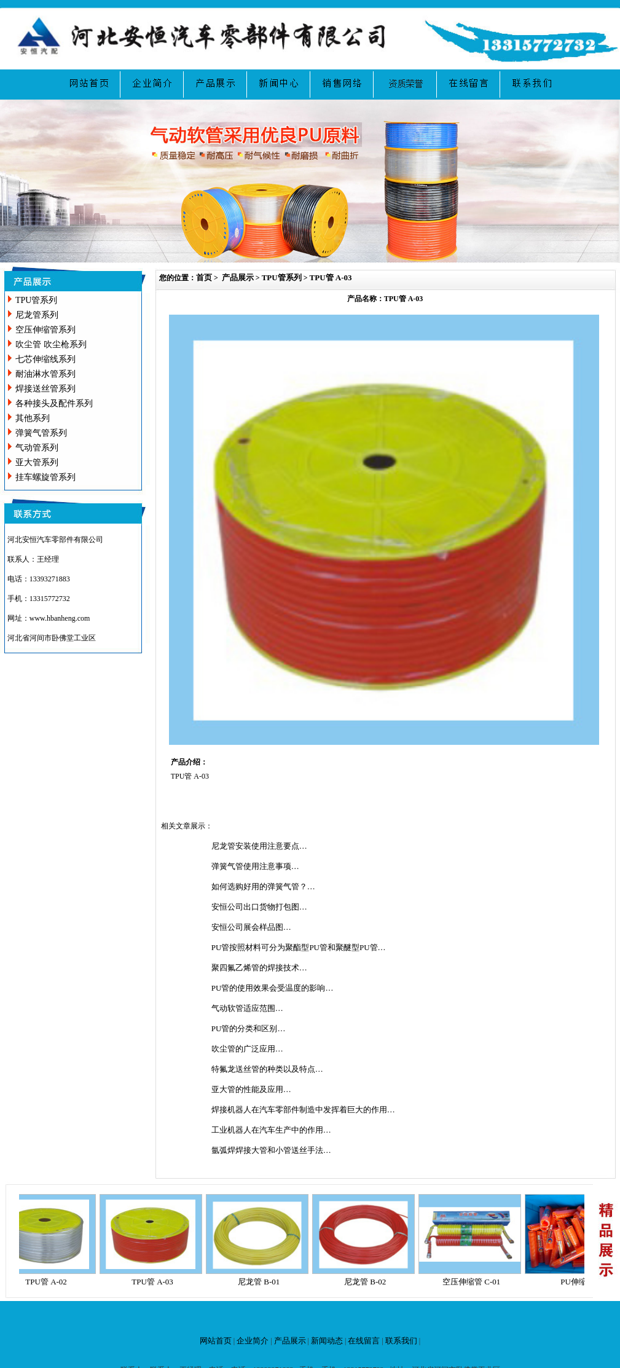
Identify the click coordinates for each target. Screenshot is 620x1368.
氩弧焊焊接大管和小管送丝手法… (271, 1150)
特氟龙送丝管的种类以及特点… (267, 1069)
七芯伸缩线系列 (45, 359)
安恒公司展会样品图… (251, 927)
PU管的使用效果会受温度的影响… (272, 988)
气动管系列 (36, 447)
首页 (204, 277)
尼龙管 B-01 (262, 1281)
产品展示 (238, 277)
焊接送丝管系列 (45, 388)
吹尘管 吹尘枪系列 (51, 344)
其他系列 (32, 418)
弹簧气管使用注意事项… (255, 866)
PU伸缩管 (581, 1281)
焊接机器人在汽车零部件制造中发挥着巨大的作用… (303, 1109)
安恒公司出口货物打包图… (259, 906)
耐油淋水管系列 (45, 374)
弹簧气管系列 (41, 433)
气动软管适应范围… (247, 1008)
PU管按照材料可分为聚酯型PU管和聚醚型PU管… (298, 947)
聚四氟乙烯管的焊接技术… (259, 967)
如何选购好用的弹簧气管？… (263, 886)
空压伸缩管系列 (45, 329)
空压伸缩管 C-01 (475, 1281)
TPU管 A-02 (50, 1281)
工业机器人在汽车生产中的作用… (271, 1129)
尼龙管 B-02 (369, 1281)
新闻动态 (327, 1340)
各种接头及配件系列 (54, 403)
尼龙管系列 (36, 315)
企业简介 (253, 1340)
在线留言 (364, 1340)
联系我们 (401, 1340)
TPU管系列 (36, 300)
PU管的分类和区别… (248, 1028)
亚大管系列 (36, 462)
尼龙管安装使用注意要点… (259, 846)
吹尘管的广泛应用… (247, 1048)
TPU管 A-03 (331, 277)
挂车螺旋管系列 (45, 477)
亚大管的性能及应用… (251, 1089)
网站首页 (216, 1340)
